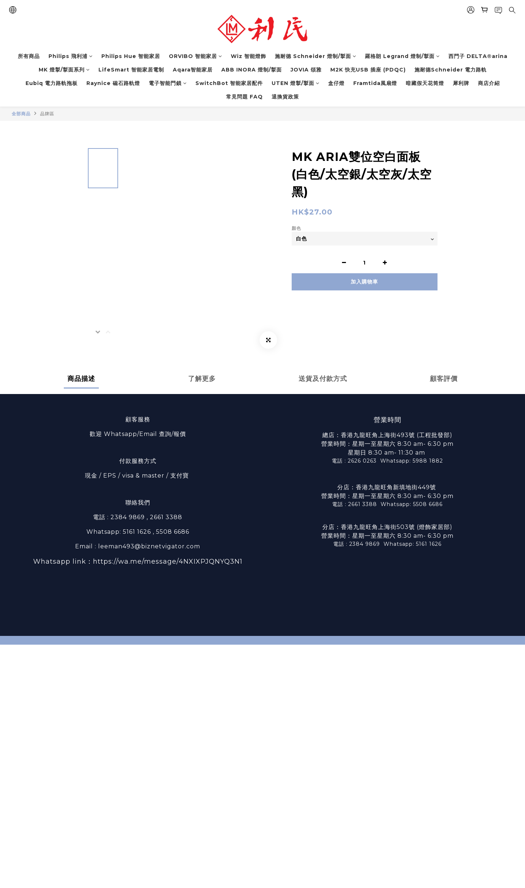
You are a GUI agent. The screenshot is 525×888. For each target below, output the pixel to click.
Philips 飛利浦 (70, 56)
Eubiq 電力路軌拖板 (52, 83)
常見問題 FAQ (244, 96)
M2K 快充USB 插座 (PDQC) (368, 69)
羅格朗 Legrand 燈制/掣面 (402, 56)
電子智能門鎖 (168, 83)
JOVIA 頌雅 (306, 69)
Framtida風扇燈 (375, 83)
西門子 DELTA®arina (478, 56)
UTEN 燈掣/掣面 (295, 83)
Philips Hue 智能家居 (130, 56)
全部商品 (21, 113)
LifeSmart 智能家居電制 (131, 69)
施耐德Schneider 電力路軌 (451, 69)
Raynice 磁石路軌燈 (113, 83)
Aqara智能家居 (193, 69)
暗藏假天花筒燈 (425, 83)
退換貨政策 (285, 96)
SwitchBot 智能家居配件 (229, 83)
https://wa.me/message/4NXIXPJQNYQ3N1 (167, 561)
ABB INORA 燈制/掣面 (251, 69)
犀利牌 (461, 83)
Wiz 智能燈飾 (248, 56)
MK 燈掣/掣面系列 (64, 69)
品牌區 (47, 113)
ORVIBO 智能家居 (195, 56)
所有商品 (29, 56)
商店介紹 (489, 83)
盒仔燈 (336, 83)
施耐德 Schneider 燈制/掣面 (315, 56)
